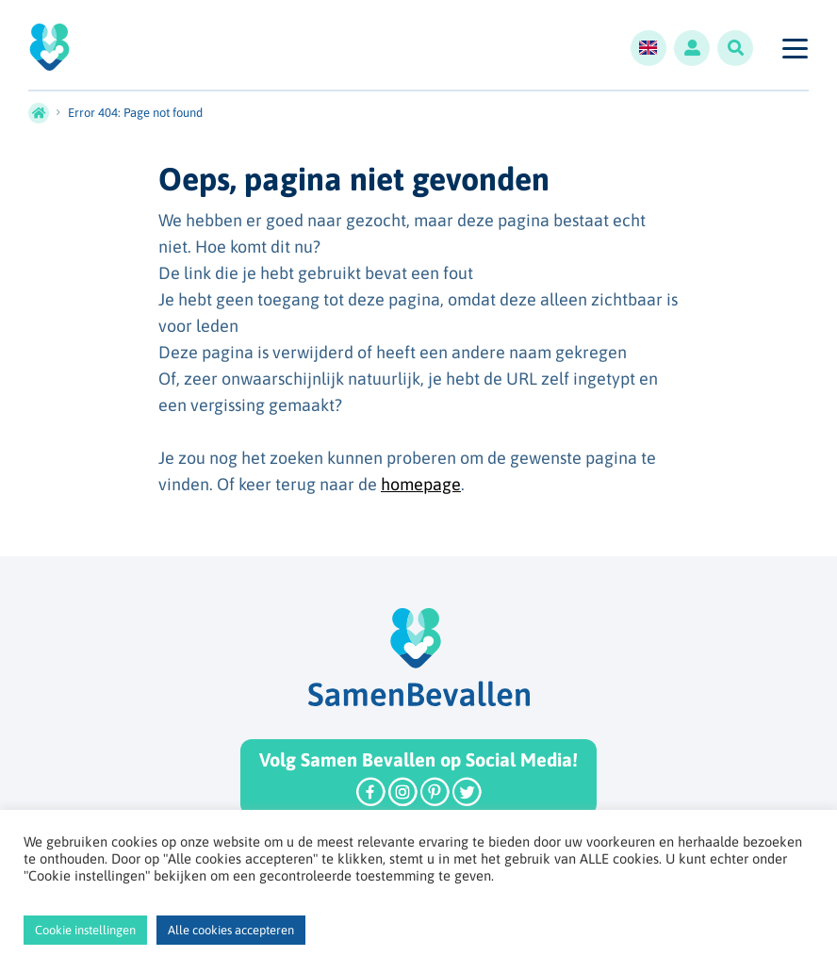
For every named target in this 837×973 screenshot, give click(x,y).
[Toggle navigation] (794, 48)
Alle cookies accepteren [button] (231, 930)
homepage (421, 484)
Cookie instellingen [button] (85, 930)
